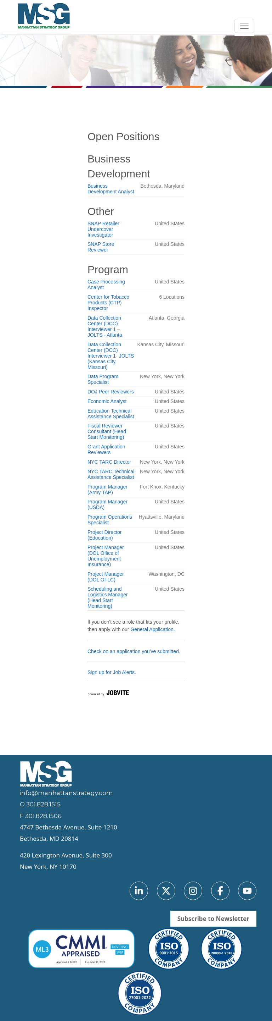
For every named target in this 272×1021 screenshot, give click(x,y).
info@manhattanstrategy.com (66, 792)
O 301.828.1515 (40, 804)
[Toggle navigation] (244, 26)
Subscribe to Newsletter (213, 919)
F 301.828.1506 (41, 815)
